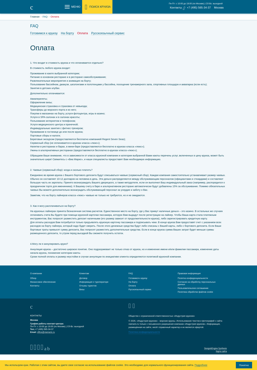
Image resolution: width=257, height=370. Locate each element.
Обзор (33, 277)
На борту (67, 33)
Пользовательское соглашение (193, 287)
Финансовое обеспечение (43, 281)
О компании (36, 273)
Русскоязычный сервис (108, 33)
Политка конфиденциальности (193, 277)
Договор (83, 277)
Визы (81, 289)
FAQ (130, 273)
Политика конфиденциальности (144, 331)
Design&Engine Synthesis (215, 348)
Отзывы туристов (88, 285)
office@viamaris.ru (46, 331)
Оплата (82, 33)
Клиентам (84, 273)
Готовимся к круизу (44, 33)
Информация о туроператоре (93, 281)
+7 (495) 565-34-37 (199, 7)
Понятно (244, 365)
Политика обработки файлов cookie (195, 291)
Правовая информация (189, 273)
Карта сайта (221, 351)
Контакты (176, 7)
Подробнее (201, 365)
